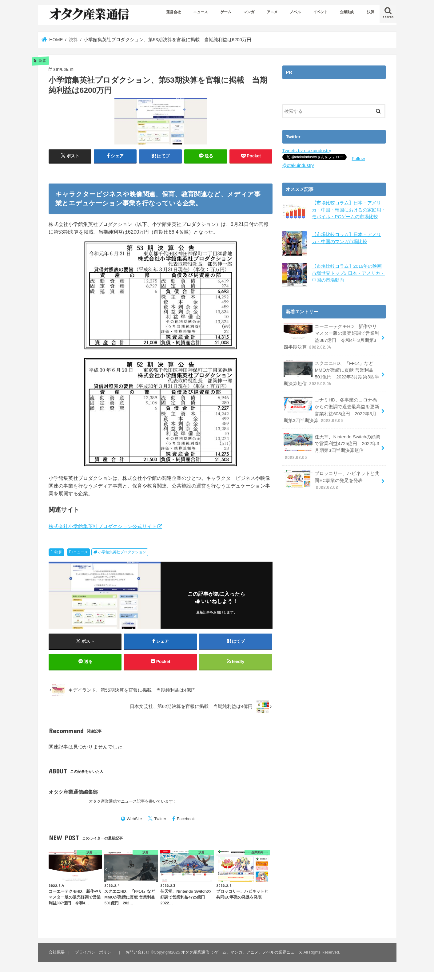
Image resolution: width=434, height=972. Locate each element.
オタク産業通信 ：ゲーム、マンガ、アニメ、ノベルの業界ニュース (241, 952)
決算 (370, 12)
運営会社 (173, 12)
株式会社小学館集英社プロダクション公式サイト (103, 526)
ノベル (295, 12)
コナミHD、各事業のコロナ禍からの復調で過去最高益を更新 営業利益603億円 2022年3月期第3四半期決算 (332, 410)
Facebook (186, 818)
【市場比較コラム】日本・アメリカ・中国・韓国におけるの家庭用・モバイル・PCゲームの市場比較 (349, 209)
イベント (320, 12)
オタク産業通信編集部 (73, 792)
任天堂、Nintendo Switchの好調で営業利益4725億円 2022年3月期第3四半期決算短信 (332, 446)
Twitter (160, 818)
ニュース (200, 12)
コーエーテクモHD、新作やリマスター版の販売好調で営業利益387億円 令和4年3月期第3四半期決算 (332, 336)
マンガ (248, 12)
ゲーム (225, 12)
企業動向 (347, 12)
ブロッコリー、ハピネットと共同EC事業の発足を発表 (332, 480)
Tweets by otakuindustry (306, 150)
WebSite (134, 818)
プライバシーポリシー (95, 952)
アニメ (272, 12)
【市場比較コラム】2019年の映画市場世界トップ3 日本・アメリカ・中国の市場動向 (348, 273)
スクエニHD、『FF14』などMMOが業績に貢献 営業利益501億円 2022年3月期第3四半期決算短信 (331, 373)
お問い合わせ (137, 952)
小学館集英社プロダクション (122, 552)
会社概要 (57, 952)
